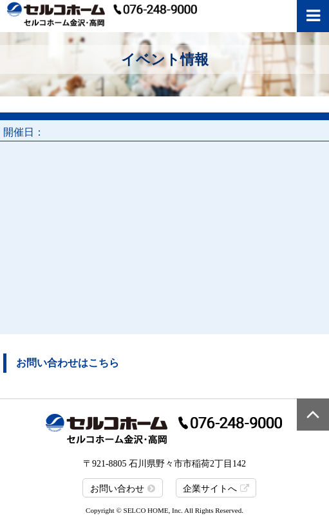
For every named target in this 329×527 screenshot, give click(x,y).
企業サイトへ (210, 489)
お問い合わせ (117, 489)
